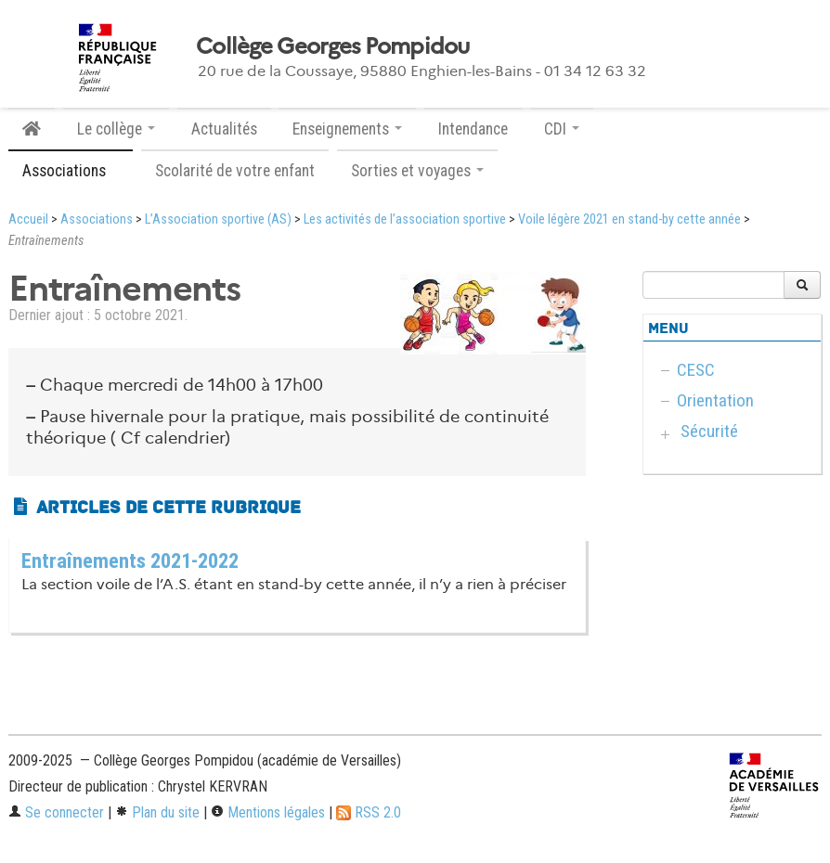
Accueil (28, 219)
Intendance (473, 129)
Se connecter (56, 812)
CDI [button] (561, 129)
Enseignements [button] (347, 129)
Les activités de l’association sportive (405, 219)
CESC (696, 369)
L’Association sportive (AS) (218, 219)
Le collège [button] (116, 129)
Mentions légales (268, 812)
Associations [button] (70, 170)
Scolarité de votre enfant (235, 170)
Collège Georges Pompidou (333, 46)
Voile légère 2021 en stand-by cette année (629, 219)
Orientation (715, 400)
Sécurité (709, 431)
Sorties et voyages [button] (417, 170)
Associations (96, 219)
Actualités (224, 129)
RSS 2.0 (368, 812)
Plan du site (157, 812)
